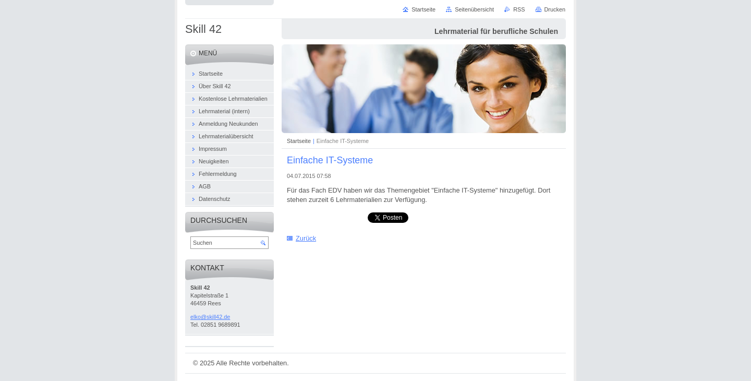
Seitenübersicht (474, 9)
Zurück (306, 238)
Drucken (555, 9)
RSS (519, 9)
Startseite (299, 141)
